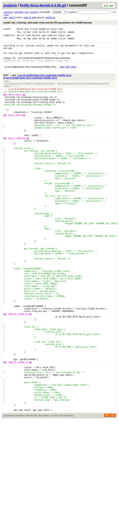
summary (8, 12)
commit (33, 12)
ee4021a (50, 17)
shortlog (19, 12)
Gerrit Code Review (28, 36)
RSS (113, 493)
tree (7, 14)
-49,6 (10, 105)
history (73, 73)
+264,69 (20, 158)
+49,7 (18, 105)
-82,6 (10, 130)
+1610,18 (22, 372)
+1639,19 (22, 430)
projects (10, 5)
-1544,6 (11, 372)
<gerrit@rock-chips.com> (56, 36)
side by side (30, 17)
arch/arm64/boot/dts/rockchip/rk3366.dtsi (30, 73)
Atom (107, 493)
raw (5, 17)
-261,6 (11, 158)
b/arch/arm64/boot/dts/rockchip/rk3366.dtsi (30, 85)
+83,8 (18, 130)
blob (68, 73)
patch (12, 17)
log (26, 12)
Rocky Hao (23, 29)
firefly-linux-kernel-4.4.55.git (43, 5)
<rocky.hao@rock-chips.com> (46, 29)
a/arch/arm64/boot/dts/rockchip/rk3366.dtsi (44, 82)
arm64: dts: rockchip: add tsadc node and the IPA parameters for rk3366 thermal (47, 22)
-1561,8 (11, 430)
